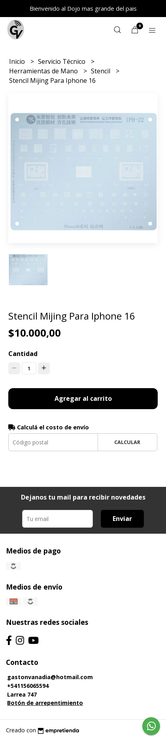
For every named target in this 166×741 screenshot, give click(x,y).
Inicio (17, 61)
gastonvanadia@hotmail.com (50, 677)
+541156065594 (28, 685)
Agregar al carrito (83, 398)
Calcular (127, 442)
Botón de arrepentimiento (45, 703)
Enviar (122, 518)
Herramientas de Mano (44, 71)
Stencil (101, 71)
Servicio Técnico (62, 61)
